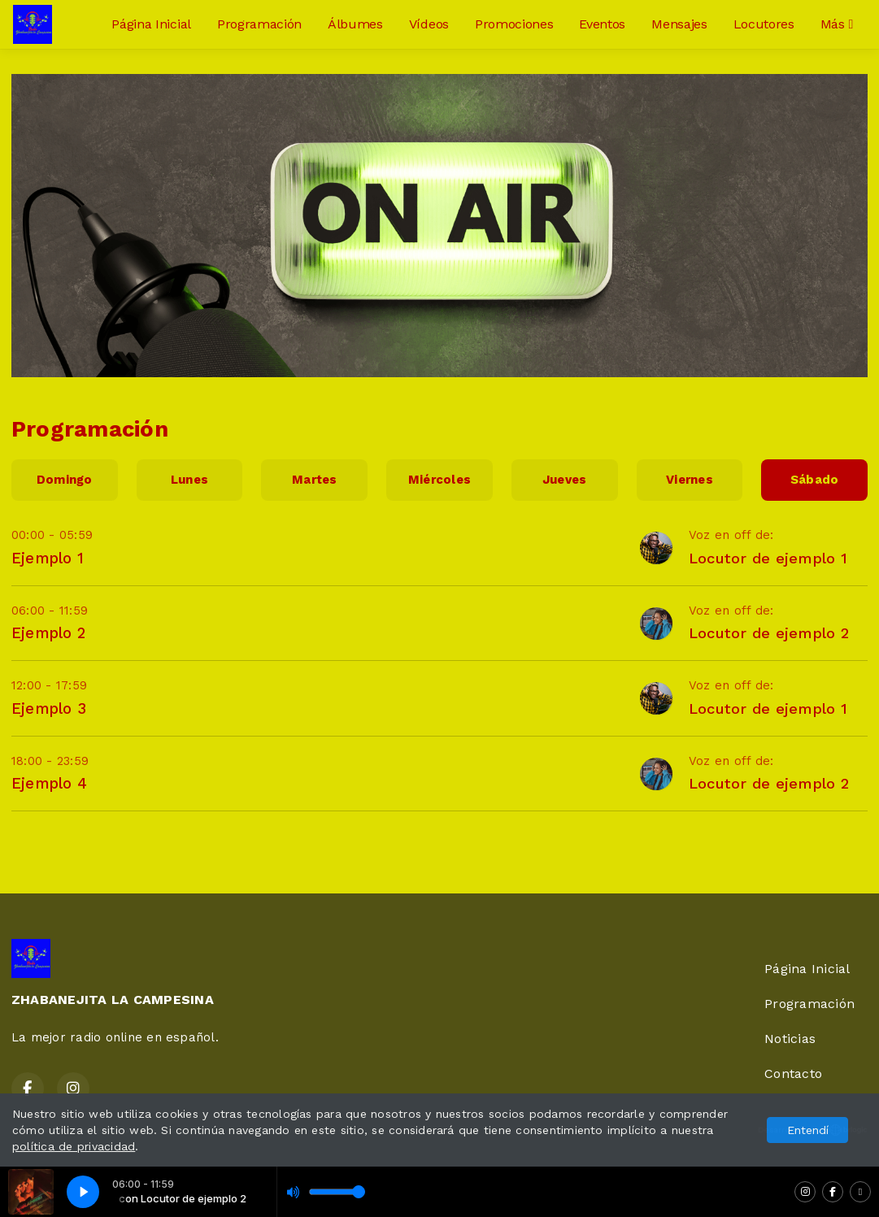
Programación (259, 24)
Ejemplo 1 (47, 558)
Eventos (602, 24)
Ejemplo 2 (48, 632)
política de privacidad (73, 1146)
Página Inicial (151, 24)
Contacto (793, 1073)
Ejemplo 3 (48, 708)
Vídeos (429, 24)
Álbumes (355, 24)
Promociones (514, 24)
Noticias (790, 1038)
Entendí (808, 1130)
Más (836, 24)
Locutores (763, 24)
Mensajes (679, 24)
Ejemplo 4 (49, 783)
